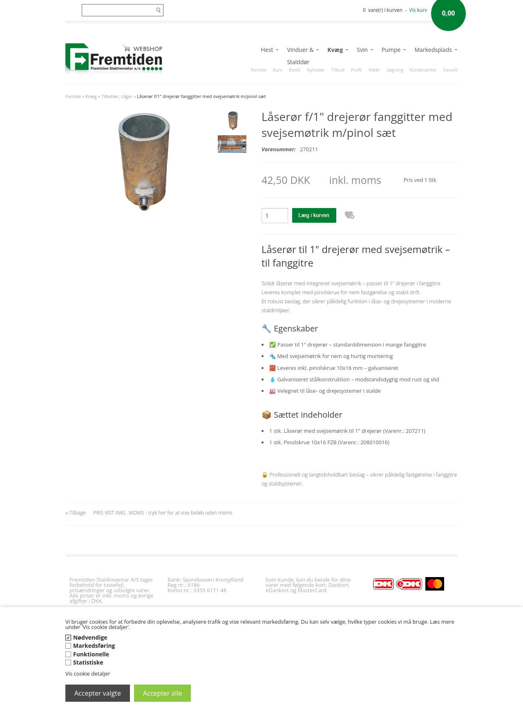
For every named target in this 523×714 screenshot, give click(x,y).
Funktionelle (91, 654)
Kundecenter (423, 70)
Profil (356, 70)
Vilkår (374, 70)
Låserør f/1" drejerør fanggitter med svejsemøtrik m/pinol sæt (201, 96)
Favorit (450, 70)
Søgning (395, 70)
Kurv (277, 70)
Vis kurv (418, 10)
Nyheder (316, 70)
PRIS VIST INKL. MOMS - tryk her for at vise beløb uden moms (162, 512)
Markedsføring (94, 645)
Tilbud (337, 70)
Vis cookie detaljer (87, 673)
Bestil (294, 70)
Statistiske (88, 662)
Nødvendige (90, 637)
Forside (258, 70)
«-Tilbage (75, 512)
